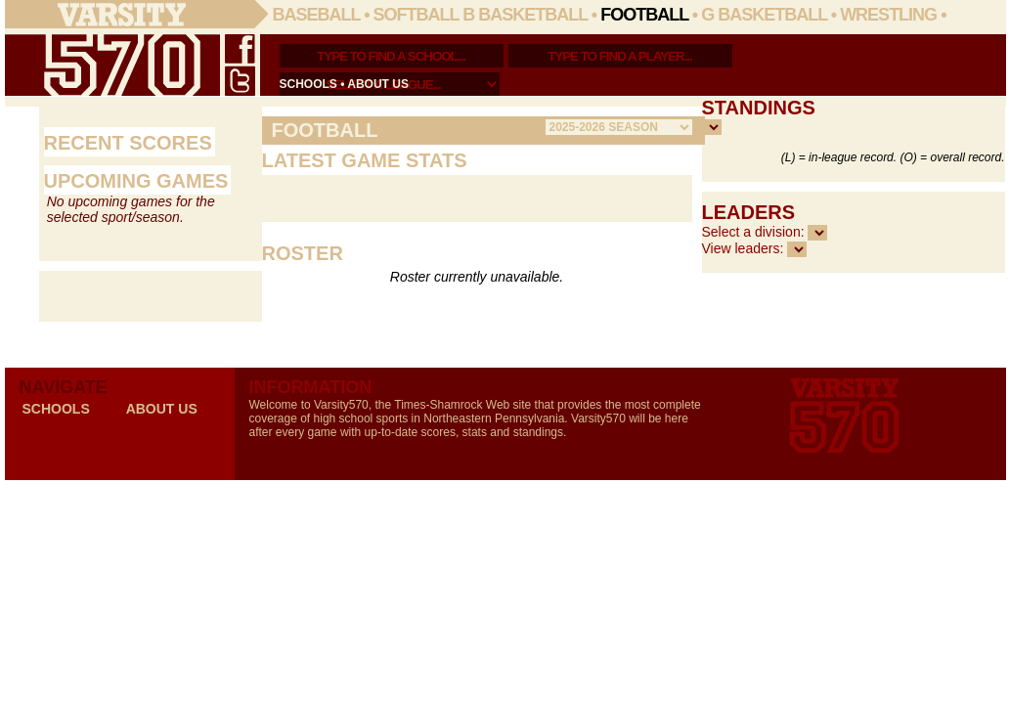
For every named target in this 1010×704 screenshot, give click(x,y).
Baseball (317, 14)
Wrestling (888, 14)
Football (644, 14)
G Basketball (764, 14)
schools (308, 84)
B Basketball (525, 14)
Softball (416, 14)
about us (378, 84)
